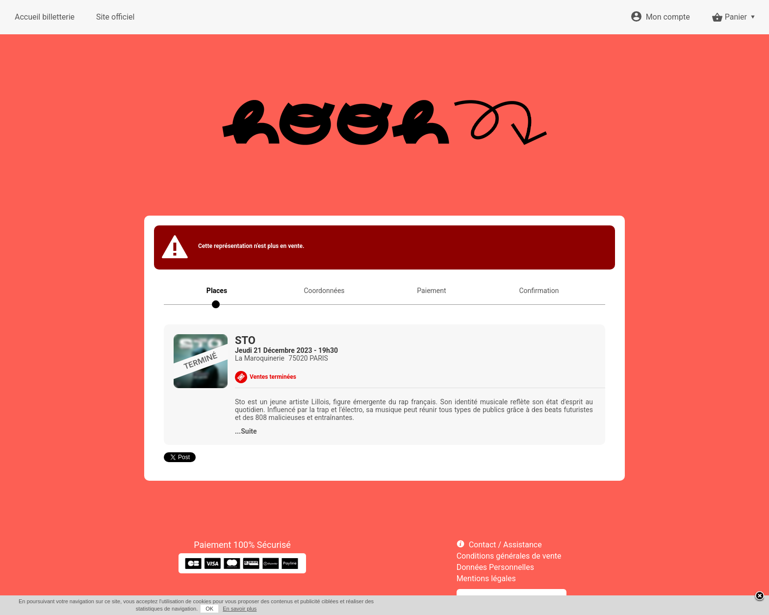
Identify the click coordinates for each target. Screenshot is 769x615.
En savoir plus (239, 609)
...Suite (246, 431)
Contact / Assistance (505, 544)
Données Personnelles (495, 567)
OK (209, 609)
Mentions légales (486, 578)
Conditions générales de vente (509, 556)
